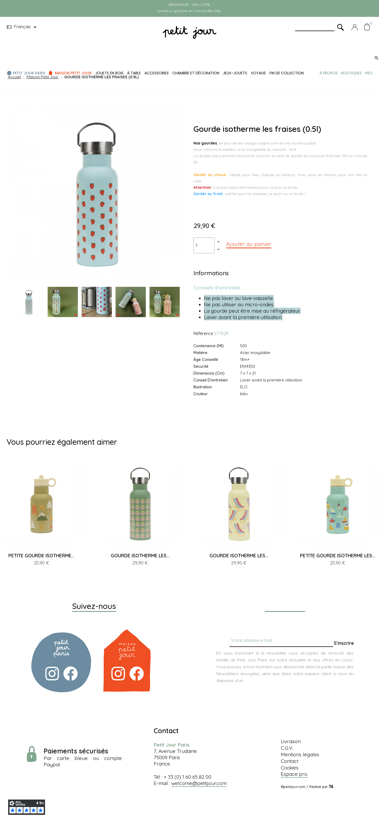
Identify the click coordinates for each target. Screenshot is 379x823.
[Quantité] (204, 245)
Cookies (289, 767)
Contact (289, 761)
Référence (203, 333)
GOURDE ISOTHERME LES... (140, 556)
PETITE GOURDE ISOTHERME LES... (337, 556)
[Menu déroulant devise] (22, 27)
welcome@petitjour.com (199, 783)
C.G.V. (287, 748)
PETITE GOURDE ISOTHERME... (41, 556)
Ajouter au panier (248, 243)
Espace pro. (294, 774)
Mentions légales (300, 754)
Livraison (291, 741)
